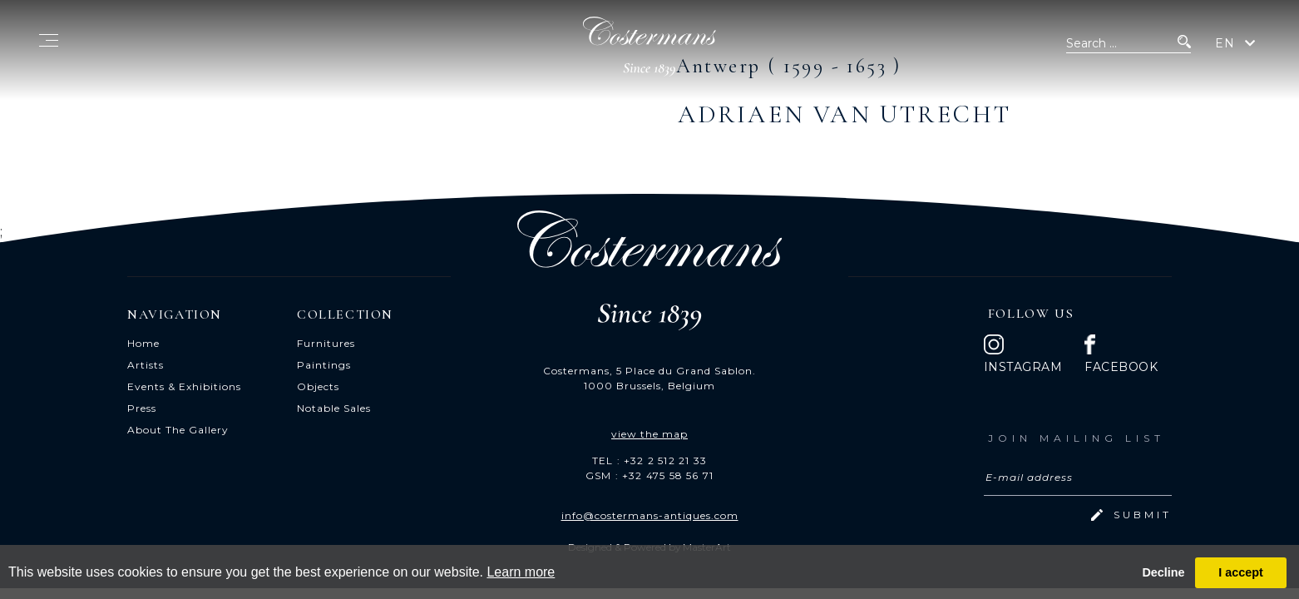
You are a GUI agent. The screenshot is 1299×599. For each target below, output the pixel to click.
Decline (1163, 572)
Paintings (324, 365)
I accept (1240, 572)
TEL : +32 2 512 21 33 (649, 460)
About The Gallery (178, 429)
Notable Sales (334, 408)
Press (141, 408)
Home (143, 343)
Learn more (521, 572)
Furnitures (326, 343)
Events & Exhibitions (184, 386)
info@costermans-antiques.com (649, 515)
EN (1225, 43)
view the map (649, 434)
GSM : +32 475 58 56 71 (649, 475)
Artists (145, 365)
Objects (318, 386)
